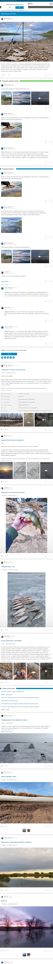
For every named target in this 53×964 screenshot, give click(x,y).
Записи (3, 723)
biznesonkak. (7, 636)
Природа (3, 779)
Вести (3, 372)
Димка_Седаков (8, 18)
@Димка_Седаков (9, 311)
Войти (9, 354)
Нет (10, 7)
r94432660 (6, 487)
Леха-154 (6, 271)
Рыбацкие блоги (9, 723)
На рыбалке (4, 495)
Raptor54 (6, 896)
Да (19, 7)
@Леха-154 (4, 152)
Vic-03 (5, 772)
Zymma (5, 961)
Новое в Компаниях (8, 688)
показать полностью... (7, 390)
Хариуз (5, 435)
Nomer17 (6, 562)
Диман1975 (6, 715)
